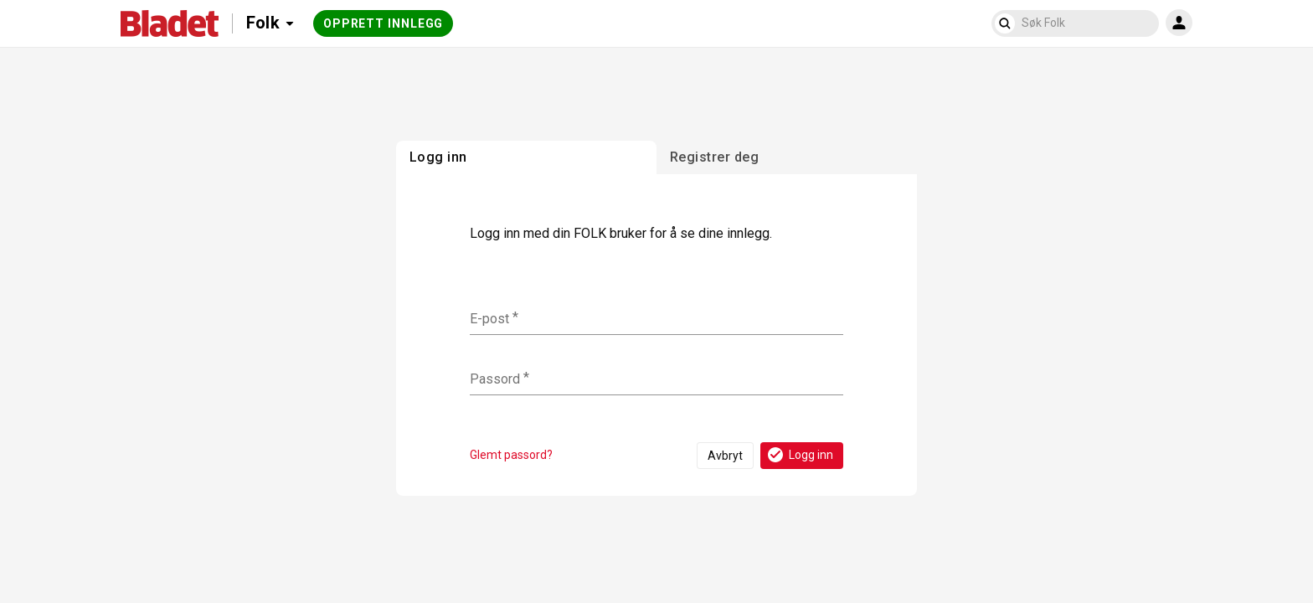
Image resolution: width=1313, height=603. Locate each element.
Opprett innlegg (383, 23)
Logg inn (799, 455)
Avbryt (725, 455)
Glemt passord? (511, 454)
